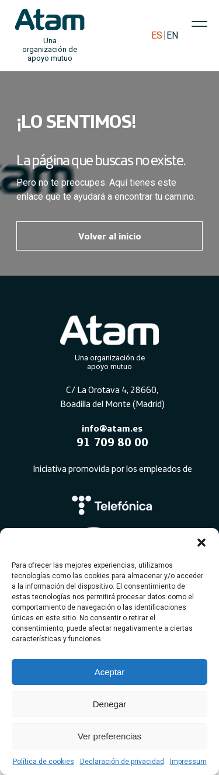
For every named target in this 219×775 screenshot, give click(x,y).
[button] (201, 542)
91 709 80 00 (112, 442)
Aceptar (110, 672)
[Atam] (109, 340)
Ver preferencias (109, 736)
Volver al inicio (109, 236)
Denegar (110, 704)
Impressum (188, 761)
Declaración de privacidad (122, 761)
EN (172, 35)
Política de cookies (43, 761)
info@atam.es (112, 428)
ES (156, 35)
